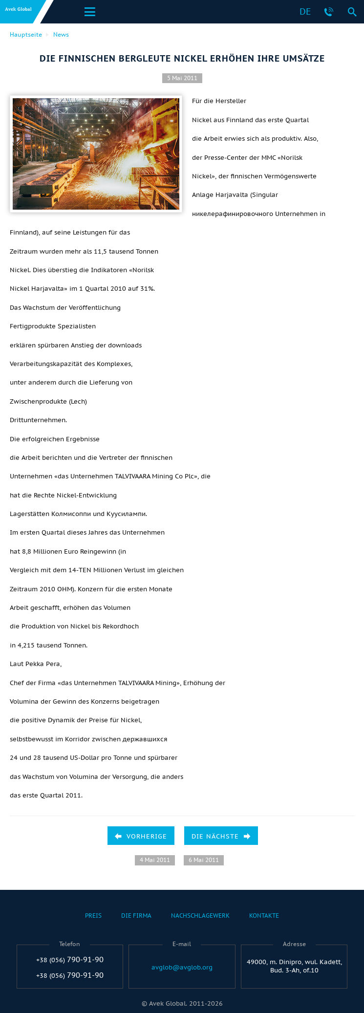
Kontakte (264, 915)
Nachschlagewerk (200, 915)
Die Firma (136, 915)
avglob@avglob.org (182, 967)
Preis (93, 915)
